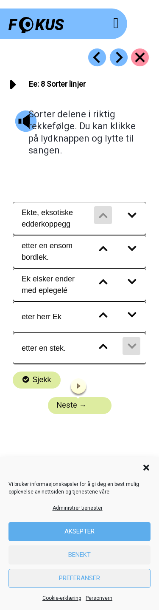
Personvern (99, 598)
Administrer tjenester (78, 508)
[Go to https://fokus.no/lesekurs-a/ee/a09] (118, 57)
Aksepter (79, 531)
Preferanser (79, 578)
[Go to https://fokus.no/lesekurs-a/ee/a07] (97, 57)
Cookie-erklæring (61, 598)
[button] (146, 467)
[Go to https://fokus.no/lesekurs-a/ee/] (140, 57)
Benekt (79, 555)
